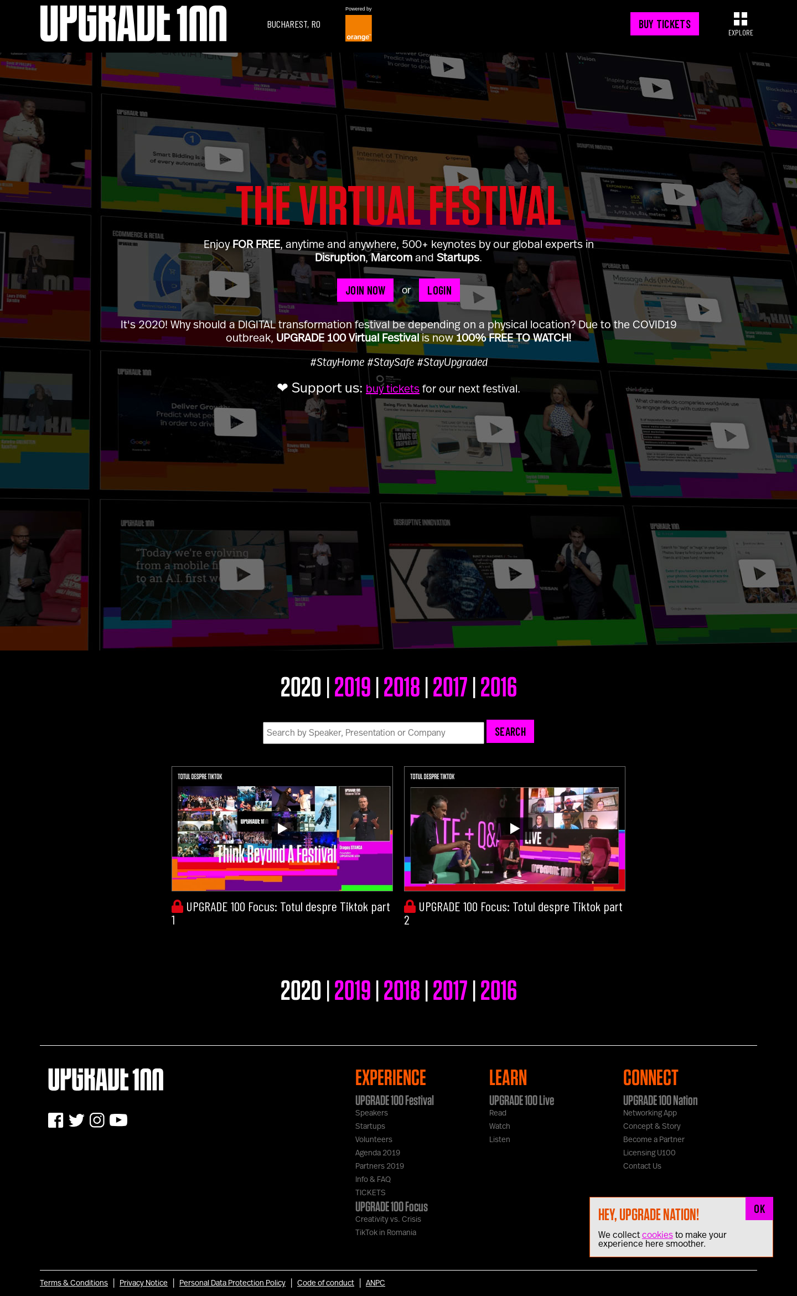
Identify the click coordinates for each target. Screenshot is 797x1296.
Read (497, 1113)
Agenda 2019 (377, 1153)
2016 (498, 686)
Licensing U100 (649, 1153)
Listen (499, 1140)
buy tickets (393, 389)
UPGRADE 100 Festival (394, 1100)
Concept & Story (652, 1126)
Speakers (371, 1113)
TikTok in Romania (385, 1233)
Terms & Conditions (74, 1283)
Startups (370, 1126)
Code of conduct (325, 1283)
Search (510, 731)
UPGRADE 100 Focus (391, 1206)
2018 (402, 686)
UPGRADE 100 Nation (660, 1100)
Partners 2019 (379, 1166)
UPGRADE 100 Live (521, 1100)
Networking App (650, 1113)
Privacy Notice (144, 1283)
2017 (450, 686)
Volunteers (373, 1140)
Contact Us (642, 1166)
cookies (657, 1235)
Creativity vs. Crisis (388, 1219)
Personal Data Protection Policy (232, 1283)
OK (759, 1208)
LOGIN (439, 290)
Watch (499, 1126)
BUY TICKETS (665, 23)
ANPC (375, 1283)
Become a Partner (654, 1140)
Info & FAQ (373, 1180)
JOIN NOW (365, 290)
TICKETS (370, 1193)
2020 (301, 686)
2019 (352, 686)
